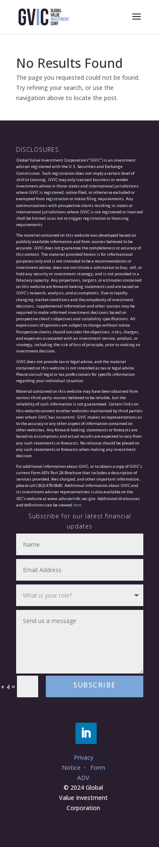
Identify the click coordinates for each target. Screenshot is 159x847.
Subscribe (94, 685)
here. (78, 505)
